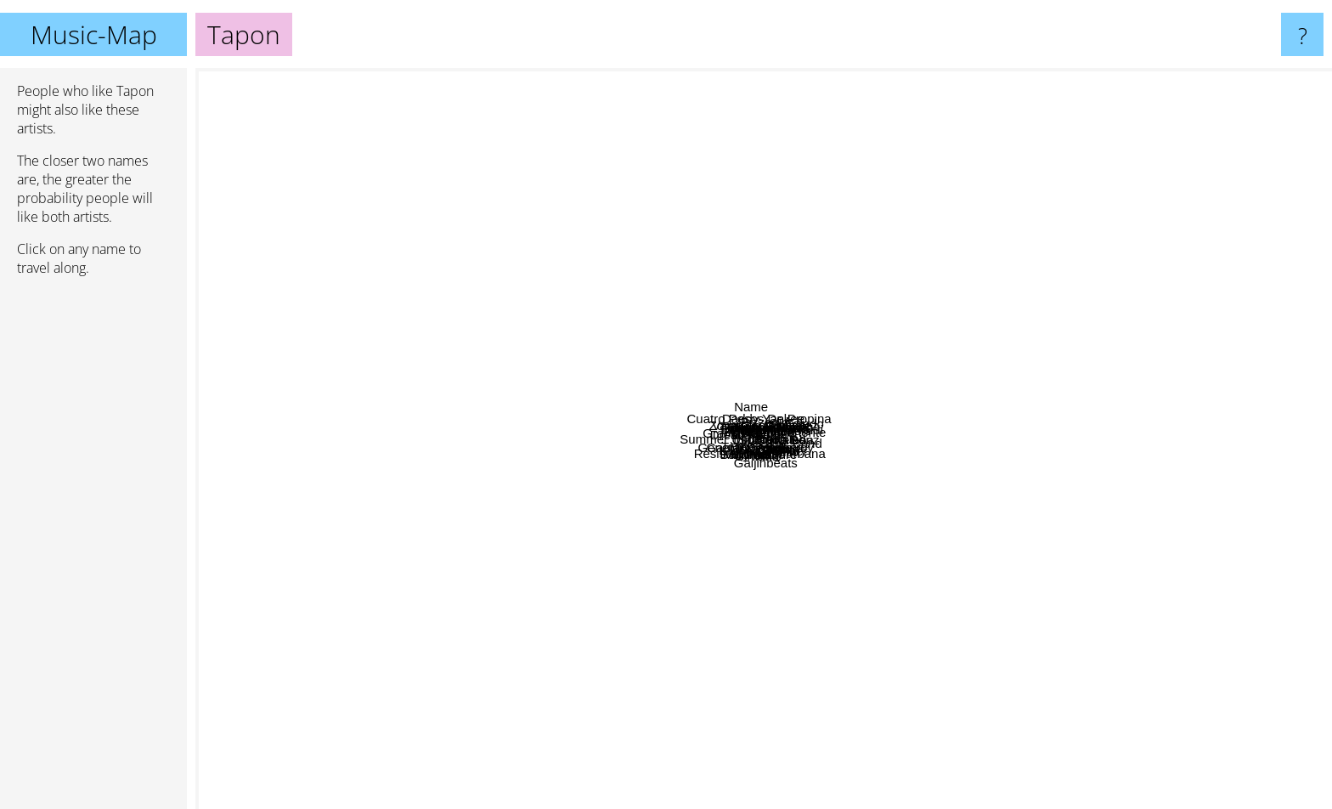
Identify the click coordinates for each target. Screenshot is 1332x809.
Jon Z (436, 415)
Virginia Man (879, 254)
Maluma (514, 707)
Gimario (775, 535)
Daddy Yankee (726, 79)
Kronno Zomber (792, 662)
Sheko (827, 503)
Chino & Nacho (823, 222)
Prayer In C (736, 287)
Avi (503, 250)
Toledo (993, 375)
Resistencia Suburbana (736, 621)
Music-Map (94, 34)
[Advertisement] (93, 550)
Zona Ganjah (551, 276)
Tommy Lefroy (960, 592)
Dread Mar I (466, 375)
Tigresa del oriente (962, 393)
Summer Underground (512, 461)
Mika (820, 797)
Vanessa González (735, 405)
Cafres (918, 638)
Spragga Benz (917, 445)
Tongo (463, 517)
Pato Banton (723, 332)
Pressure (893, 594)
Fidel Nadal (608, 282)
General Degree (500, 502)
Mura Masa (1049, 222)
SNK (911, 476)
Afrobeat (1078, 179)
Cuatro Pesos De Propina (746, 167)
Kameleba (995, 501)
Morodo (625, 690)
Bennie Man (826, 416)
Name (590, 79)
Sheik (796, 509)
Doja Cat (310, 338)
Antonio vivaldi (1161, 263)
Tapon (764, 439)
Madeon (1164, 615)
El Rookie (724, 372)
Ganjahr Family (604, 571)
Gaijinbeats (732, 797)
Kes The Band (1184, 474)
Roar (1022, 686)
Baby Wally (727, 554)
